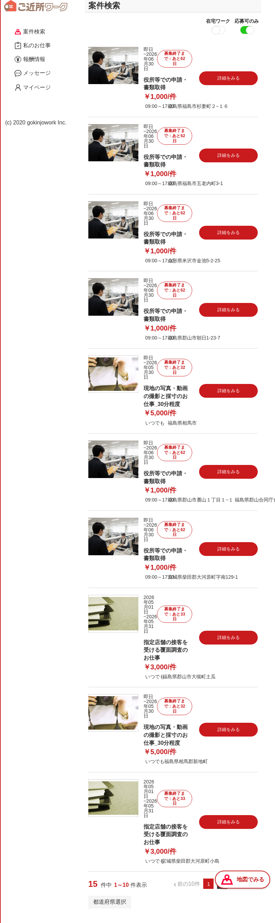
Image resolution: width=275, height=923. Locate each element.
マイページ (32, 87)
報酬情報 (29, 59)
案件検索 (29, 31)
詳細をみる (228, 85)
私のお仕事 (32, 45)
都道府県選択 (109, 909)
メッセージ (32, 73)
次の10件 (241, 890)
